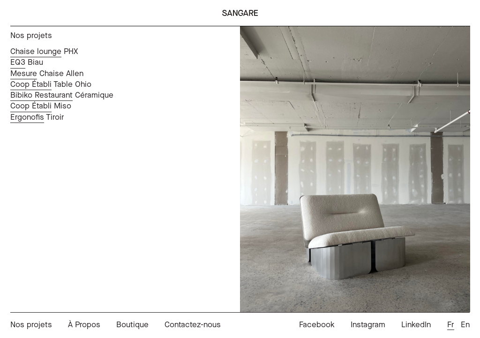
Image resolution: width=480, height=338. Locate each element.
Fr (450, 325)
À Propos (84, 325)
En (465, 325)
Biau (26, 62)
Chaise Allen (46, 73)
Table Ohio (50, 84)
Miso (40, 106)
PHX (44, 51)
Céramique (61, 95)
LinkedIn (416, 325)
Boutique (132, 325)
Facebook (317, 325)
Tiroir (37, 117)
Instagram (368, 325)
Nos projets (31, 325)
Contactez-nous (193, 325)
